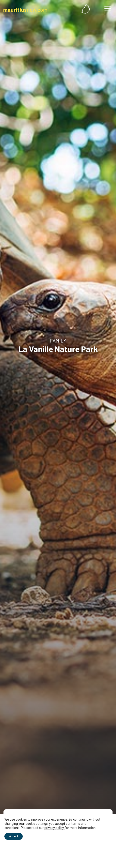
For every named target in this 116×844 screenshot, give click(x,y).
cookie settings (37, 823)
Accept (13, 836)
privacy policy (54, 828)
